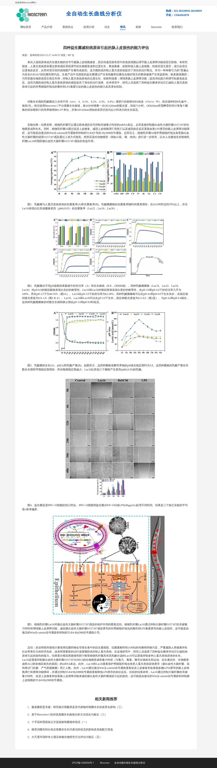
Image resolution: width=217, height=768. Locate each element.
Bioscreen (105, 763)
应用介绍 (88, 27)
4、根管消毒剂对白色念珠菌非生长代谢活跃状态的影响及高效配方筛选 (70, 729)
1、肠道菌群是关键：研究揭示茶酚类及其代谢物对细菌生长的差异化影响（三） (75, 707)
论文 (107, 27)
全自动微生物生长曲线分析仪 (129, 763)
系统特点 (67, 27)
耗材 (138, 27)
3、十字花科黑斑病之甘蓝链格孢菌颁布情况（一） (57, 722)
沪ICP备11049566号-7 (86, 763)
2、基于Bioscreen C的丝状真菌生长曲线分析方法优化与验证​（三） (67, 714)
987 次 (71, 55)
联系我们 (177, 27)
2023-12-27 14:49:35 (50, 55)
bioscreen (156, 27)
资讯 (122, 27)
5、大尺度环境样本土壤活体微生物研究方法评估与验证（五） (64, 737)
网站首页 (25, 27)
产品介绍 (46, 27)
